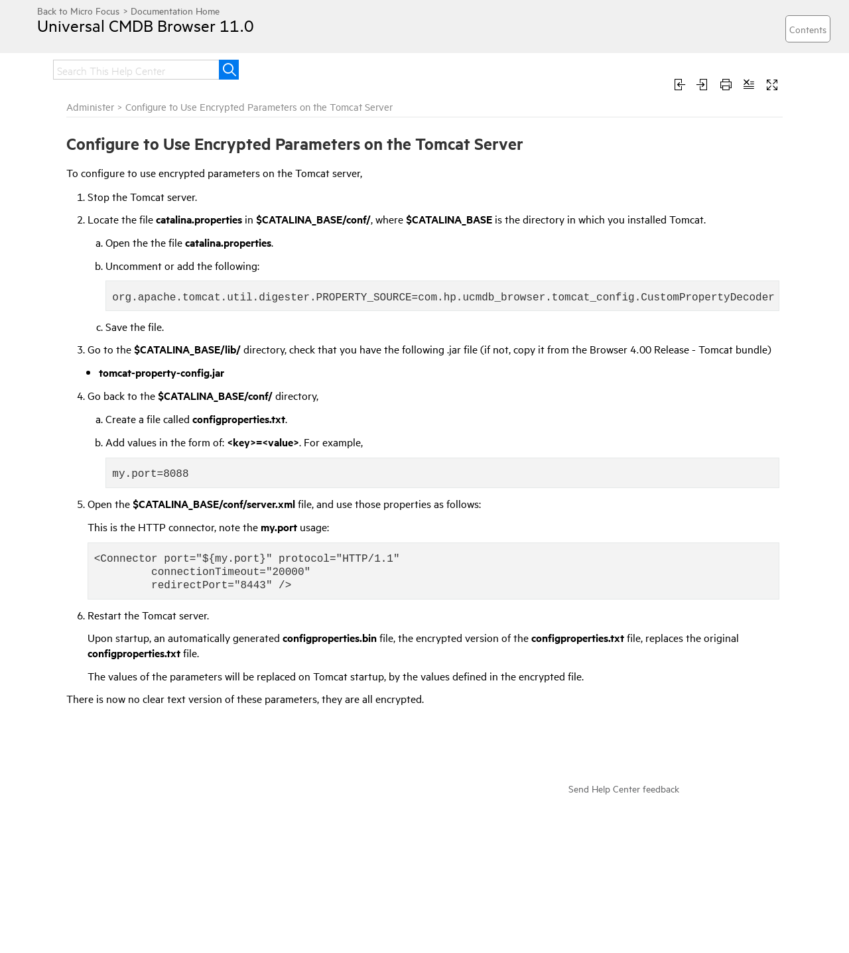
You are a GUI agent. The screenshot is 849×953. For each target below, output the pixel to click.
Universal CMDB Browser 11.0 (145, 25)
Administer (90, 106)
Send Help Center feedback (623, 788)
